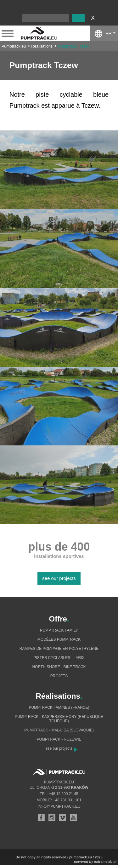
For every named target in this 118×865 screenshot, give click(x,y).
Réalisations (42, 46)
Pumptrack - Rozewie (59, 739)
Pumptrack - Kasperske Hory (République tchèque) (59, 718)
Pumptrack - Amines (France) (59, 707)
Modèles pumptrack (59, 639)
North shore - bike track (59, 667)
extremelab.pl (105, 861)
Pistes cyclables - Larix (58, 658)
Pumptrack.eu (14, 46)
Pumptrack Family (59, 630)
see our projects (59, 578)
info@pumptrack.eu (58, 806)
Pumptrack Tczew (73, 46)
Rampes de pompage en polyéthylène (59, 648)
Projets (59, 676)
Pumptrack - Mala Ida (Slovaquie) (59, 730)
